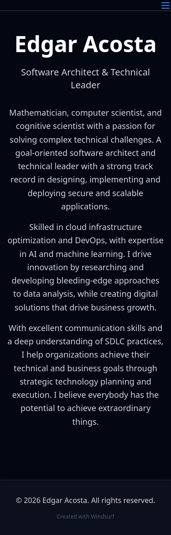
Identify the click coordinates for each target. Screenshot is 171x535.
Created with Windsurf (85, 516)
